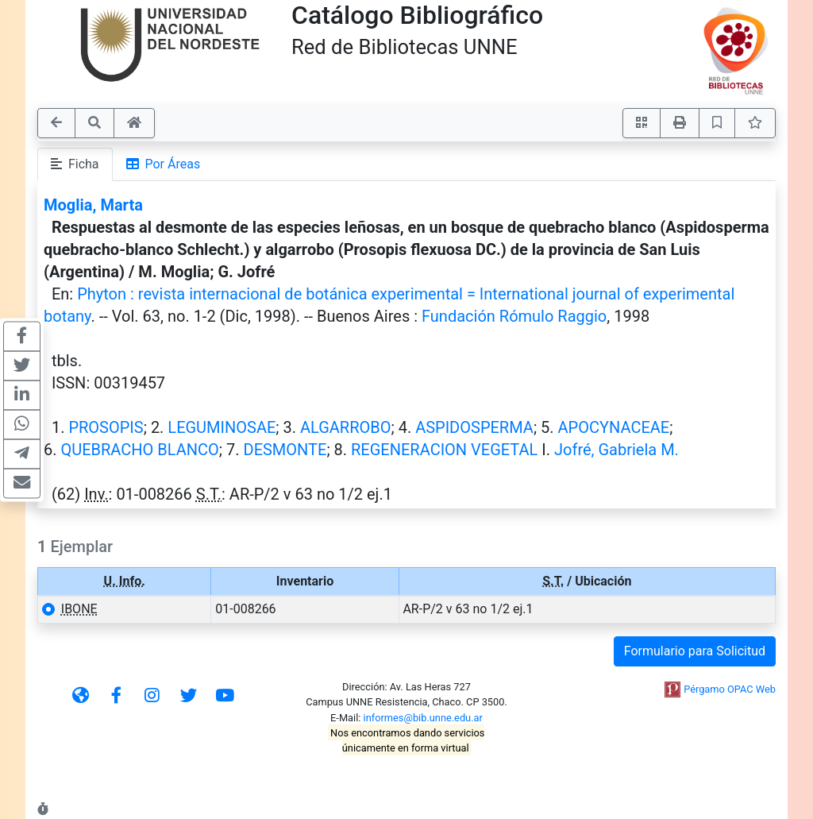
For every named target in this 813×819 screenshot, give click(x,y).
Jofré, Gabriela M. (616, 449)
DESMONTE (285, 449)
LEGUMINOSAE (221, 427)
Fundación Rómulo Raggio (514, 316)
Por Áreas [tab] (163, 164)
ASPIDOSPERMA (474, 427)
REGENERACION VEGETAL (444, 449)
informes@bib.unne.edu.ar (423, 718)
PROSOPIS (105, 427)
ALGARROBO (345, 427)
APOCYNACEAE (614, 427)
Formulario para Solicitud (694, 651)
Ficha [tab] (75, 164)
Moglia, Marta (93, 204)
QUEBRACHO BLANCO (139, 449)
